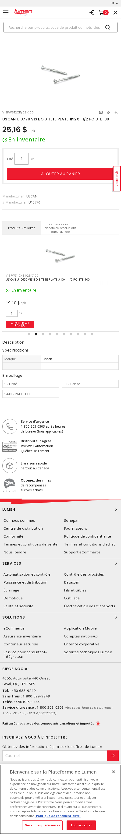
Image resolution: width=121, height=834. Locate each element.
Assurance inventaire (22, 636)
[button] (29, 334)
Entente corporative (82, 644)
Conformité (14, 536)
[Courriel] (54, 755)
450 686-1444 (28, 701)
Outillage (72, 598)
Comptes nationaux (81, 636)
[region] (60, 799)
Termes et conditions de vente (30, 544)
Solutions (60, 617)
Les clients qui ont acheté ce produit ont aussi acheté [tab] (60, 228)
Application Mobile (80, 628)
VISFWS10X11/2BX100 (22, 275)
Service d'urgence (35, 421)
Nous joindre (15, 552)
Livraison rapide (34, 463)
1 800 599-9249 (36, 696)
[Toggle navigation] (5, 12)
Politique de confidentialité (87, 536)
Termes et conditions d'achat (89, 544)
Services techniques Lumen (88, 652)
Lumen (60, 509)
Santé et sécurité (18, 606)
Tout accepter (81, 825)
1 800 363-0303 (50, 707)
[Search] (60, 27)
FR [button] (112, 3)
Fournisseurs (75, 528)
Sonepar (71, 520)
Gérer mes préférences (42, 825)
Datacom (71, 582)
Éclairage (11, 590)
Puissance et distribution (25, 582)
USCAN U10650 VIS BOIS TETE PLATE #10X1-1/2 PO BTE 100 (47, 279)
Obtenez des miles (36, 480)
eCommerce (14, 628)
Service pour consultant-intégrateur (25, 654)
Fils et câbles (75, 590)
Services (60, 563)
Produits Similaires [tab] (21, 228)
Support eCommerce (82, 552)
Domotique (13, 598)
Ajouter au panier (60, 173)
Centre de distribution (23, 528)
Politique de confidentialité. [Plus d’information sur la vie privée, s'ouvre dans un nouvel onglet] (58, 816)
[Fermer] (113, 772)
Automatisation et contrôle (27, 574)
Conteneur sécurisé (21, 644)
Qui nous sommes (19, 520)
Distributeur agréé (36, 441)
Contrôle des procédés (84, 574)
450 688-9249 (24, 690)
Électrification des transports (89, 606)
